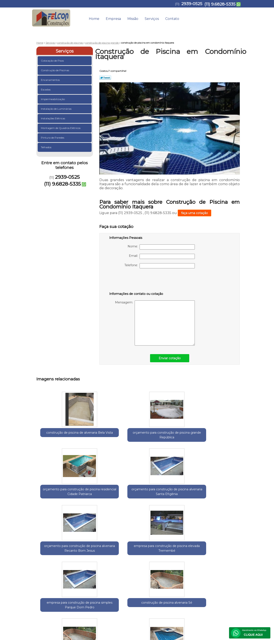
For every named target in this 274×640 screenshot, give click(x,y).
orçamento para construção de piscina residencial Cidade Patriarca (140, 440)
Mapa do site (231, 592)
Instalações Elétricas (53, 118)
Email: (162, 256)
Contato (172, 19)
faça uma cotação (194, 213)
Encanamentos (50, 79)
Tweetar (105, 77)
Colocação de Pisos (52, 60)
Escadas (46, 89)
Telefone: (159, 265)
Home (94, 19)
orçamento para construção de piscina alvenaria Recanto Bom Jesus (224, 442)
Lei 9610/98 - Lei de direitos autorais (127, 578)
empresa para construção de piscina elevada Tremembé (57, 510)
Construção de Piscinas (55, 70)
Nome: (161, 247)
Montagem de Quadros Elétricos (61, 128)
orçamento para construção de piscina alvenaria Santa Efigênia (182, 440)
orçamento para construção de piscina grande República (98, 440)
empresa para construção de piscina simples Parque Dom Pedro (98, 512)
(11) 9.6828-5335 (219, 4)
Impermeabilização (53, 99)
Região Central (79, 554)
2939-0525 (191, 3)
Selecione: (44, 554)
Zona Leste (99, 554)
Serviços (152, 19)
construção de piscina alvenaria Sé (140, 505)
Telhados (46, 147)
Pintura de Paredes (53, 137)
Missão (132, 19)
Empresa (113, 19)
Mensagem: (155, 323)
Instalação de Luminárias (56, 108)
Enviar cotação (170, 358)
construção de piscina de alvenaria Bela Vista (56, 437)
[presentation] (136, 281)
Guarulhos (60, 554)
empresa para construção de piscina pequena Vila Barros (224, 510)
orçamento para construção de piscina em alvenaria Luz (182, 510)
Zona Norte (116, 554)
